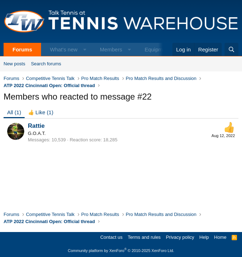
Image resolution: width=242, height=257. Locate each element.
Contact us (111, 237)
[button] (85, 49)
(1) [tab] (14, 112)
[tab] (41, 112)
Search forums (46, 63)
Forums (22, 49)
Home (220, 237)
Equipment (157, 49)
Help (204, 237)
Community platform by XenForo (121, 250)
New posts (14, 63)
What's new (63, 49)
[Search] (231, 49)
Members (111, 49)
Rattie (36, 125)
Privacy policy (180, 237)
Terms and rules (144, 237)
